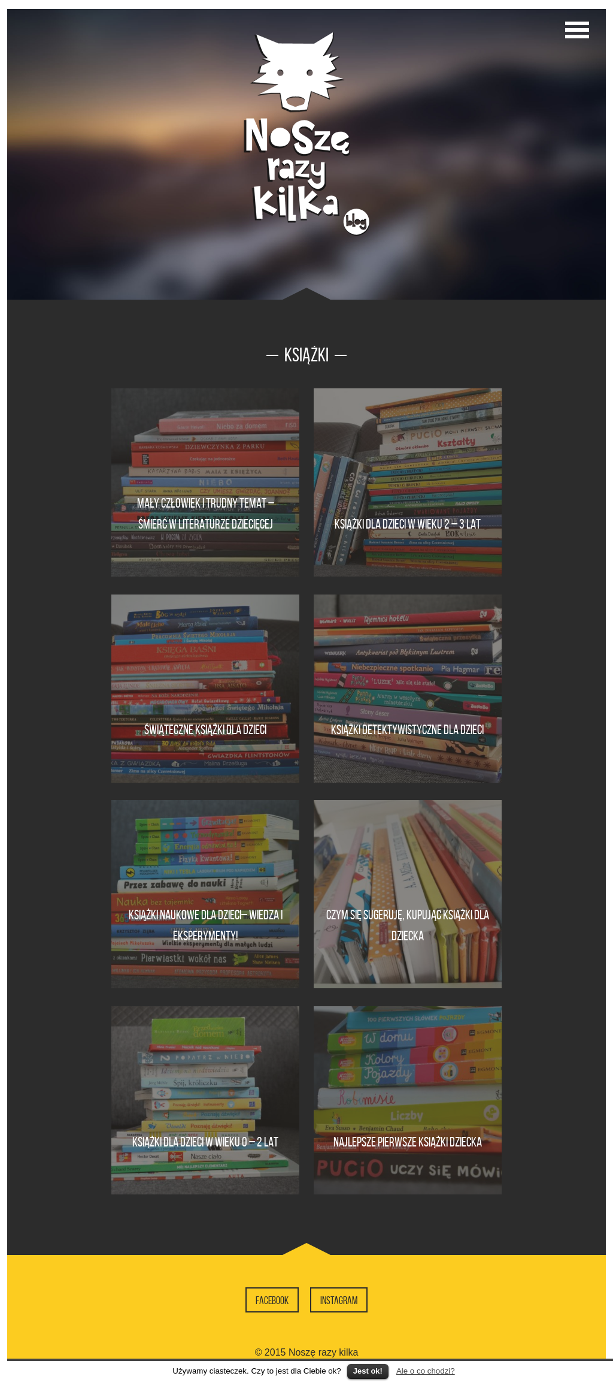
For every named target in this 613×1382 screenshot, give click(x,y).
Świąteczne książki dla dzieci (205, 729)
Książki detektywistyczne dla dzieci (407, 729)
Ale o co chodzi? (425, 1370)
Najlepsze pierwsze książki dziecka (407, 1141)
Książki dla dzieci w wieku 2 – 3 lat (408, 524)
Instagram (338, 1300)
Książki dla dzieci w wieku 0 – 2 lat (205, 1141)
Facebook (272, 1300)
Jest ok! (368, 1370)
